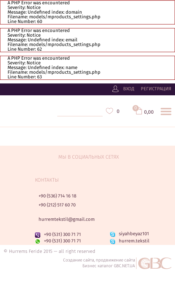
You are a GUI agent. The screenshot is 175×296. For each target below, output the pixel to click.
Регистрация (156, 89)
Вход (128, 89)
